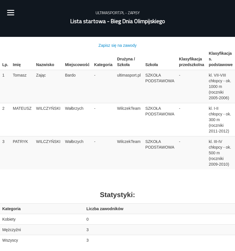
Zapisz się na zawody (117, 45)
